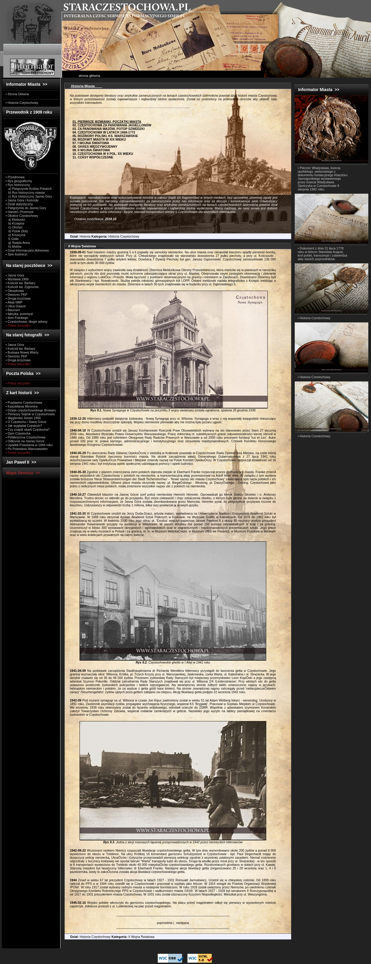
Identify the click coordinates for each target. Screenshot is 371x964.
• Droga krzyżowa (18, 298)
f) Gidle (12, 239)
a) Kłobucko (15, 219)
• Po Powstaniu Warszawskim (26, 449)
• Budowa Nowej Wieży (22, 352)
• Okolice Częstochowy (22, 215)
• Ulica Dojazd (16, 306)
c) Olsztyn (14, 227)
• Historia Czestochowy (314, 318)
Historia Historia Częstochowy (102, 236)
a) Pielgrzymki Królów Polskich (29, 188)
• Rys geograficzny (19, 181)
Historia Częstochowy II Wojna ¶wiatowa (109, 936)
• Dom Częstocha (18, 433)
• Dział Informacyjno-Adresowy (27, 250)
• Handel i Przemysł (19, 212)
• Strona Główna (17, 94)
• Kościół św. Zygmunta (22, 287)
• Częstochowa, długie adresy (26, 321)
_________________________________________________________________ (172, 914)
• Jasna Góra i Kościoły (22, 200)
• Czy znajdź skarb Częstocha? (28, 429)
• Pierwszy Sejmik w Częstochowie (30, 414)
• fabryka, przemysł (19, 314)
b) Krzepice (15, 223)
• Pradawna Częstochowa (24, 402)
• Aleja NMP (14, 302)
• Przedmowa (15, 177)
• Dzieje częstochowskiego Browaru (31, 410)
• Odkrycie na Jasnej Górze (25, 441)
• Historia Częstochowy (22, 102)
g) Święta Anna (18, 242)
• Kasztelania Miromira (21, 406)
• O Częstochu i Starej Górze (26, 422)
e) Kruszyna (15, 235)
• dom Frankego (17, 317)
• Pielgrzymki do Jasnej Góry (26, 208)
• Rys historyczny (18, 185)
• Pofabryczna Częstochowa (25, 437)
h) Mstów (13, 246)
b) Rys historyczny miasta (25, 192)
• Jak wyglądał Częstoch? (24, 425)
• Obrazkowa (15, 290)
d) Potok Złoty (17, 231)
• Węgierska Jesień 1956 (23, 418)
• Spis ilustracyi (16, 254)
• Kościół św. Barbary (21, 283)
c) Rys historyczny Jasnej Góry (29, 196)
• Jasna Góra (15, 275)
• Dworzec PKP (16, 294)
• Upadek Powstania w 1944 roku (29, 445)
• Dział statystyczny (19, 204)
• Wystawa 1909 (17, 279)
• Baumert (13, 310)
